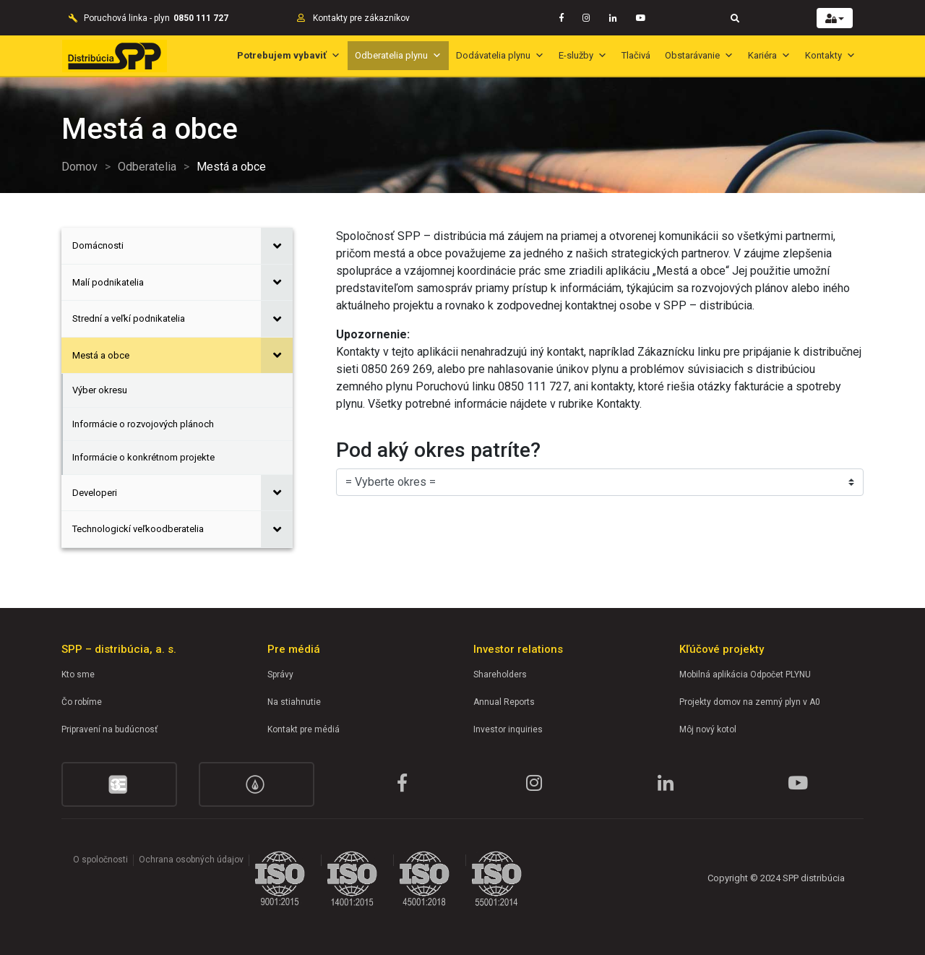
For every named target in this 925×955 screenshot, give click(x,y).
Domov (79, 167)
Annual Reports (504, 702)
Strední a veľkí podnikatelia (128, 318)
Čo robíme (81, 702)
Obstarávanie (699, 55)
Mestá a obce (100, 355)
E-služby (583, 55)
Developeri (94, 492)
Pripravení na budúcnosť (109, 729)
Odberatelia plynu (398, 55)
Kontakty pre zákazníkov (361, 18)
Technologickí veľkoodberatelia (138, 528)
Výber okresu (99, 390)
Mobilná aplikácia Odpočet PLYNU (745, 674)
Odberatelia (147, 167)
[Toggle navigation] (735, 18)
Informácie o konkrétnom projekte (143, 457)
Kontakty (830, 55)
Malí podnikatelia (108, 282)
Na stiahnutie (294, 702)
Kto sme (78, 674)
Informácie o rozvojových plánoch (143, 424)
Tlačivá (635, 55)
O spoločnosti (100, 860)
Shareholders (500, 674)
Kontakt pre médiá (303, 729)
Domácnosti (98, 245)
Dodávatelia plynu (500, 55)
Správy (280, 674)
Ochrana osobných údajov (191, 860)
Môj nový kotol (707, 729)
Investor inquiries (508, 729)
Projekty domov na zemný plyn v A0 (749, 702)
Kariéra (769, 55)
